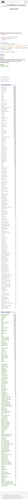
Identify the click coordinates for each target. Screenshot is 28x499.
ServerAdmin (8, 250)
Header (8, 96)
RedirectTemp (8, 142)
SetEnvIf (8, 127)
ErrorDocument (8, 100)
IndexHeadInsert (8, 219)
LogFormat (8, 240)
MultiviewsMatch (8, 259)
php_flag (19, 59)
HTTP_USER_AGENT (8, 338)
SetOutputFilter (8, 123)
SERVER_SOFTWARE (8, 449)
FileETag (8, 115)
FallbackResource (8, 172)
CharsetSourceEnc (8, 211)
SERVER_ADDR (8, 342)
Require (8, 114)
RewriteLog (8, 243)
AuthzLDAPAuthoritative (8, 253)
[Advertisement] (14, 17)
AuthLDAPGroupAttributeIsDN (8, 303)
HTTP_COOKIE (8, 352)
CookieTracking (8, 263)
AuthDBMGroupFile (8, 272)
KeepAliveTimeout (8, 307)
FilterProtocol (8, 153)
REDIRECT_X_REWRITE (8, 423)
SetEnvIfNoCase (8, 118)
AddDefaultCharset (4, 59)
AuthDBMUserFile (8, 270)
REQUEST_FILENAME (4, 66)
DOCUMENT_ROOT (8, 345)
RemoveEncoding (8, 245)
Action (8, 164)
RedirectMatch (8, 133)
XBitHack (8, 209)
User (8, 122)
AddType (8, 106)
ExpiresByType (8, 110)
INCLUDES (8, 323)
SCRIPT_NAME (8, 419)
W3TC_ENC (8, 361)
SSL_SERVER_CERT (8, 445)
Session (8, 143)
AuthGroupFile (8, 157)
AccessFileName (8, 266)
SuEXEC (8, 304)
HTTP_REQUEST (8, 416)
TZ (8, 362)
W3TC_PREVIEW (8, 375)
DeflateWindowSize (8, 308)
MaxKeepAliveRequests (8, 276)
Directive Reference (4, 79)
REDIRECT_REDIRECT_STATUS (8, 483)
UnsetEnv (8, 230)
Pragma (8, 349)
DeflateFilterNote (8, 228)
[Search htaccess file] (17, 2)
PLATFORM (8, 466)
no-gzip (8, 329)
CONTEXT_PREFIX (8, 367)
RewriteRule (13, 61)
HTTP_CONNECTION (8, 415)
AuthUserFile (8, 146)
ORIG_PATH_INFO (8, 476)
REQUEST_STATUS (8, 458)
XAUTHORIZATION (8, 394)
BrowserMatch (8, 131)
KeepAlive (8, 177)
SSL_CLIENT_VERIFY (8, 446)
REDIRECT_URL (8, 410)
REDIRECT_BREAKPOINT (8, 473)
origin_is (8, 433)
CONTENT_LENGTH (8, 426)
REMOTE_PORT (8, 469)
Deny (9, 59)
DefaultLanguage (8, 176)
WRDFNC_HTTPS (8, 421)
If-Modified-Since (8, 383)
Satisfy (8, 129)
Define (8, 166)
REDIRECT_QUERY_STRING (8, 434)
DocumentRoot (8, 199)
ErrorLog (8, 292)
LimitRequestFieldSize (8, 294)
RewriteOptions (8, 149)
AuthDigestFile (8, 251)
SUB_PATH (8, 480)
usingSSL (8, 431)
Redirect (8, 99)
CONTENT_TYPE (8, 379)
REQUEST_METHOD (8, 340)
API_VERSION (8, 438)
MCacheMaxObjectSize (8, 280)
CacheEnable (8, 296)
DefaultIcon (8, 201)
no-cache (8, 350)
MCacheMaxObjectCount (8, 281)
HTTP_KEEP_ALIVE (8, 412)
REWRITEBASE (8, 369)
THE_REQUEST (8, 344)
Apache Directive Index (5, 78)
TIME (8, 326)
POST (8, 336)
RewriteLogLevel (8, 238)
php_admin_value (8, 193)
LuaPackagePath (8, 261)
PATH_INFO (8, 385)
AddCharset (8, 124)
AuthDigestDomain (8, 265)
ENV (8, 321)
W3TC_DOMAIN (8, 427)
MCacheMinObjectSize (8, 277)
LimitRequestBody (8, 181)
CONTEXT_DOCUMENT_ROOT (8, 481)
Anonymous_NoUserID (8, 285)
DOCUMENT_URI (8, 485)
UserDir (8, 215)
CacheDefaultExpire (8, 298)
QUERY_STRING (8, 327)
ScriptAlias (8, 236)
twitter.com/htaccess (5, 81)
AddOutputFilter (8, 160)
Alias (8, 162)
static (8, 325)
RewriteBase (8, 91)
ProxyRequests (8, 278)
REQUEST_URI (8, 315)
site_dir (8, 465)
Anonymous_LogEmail (8, 286)
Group (8, 165)
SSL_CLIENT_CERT (8, 447)
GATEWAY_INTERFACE (8, 435)
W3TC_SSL (8, 380)
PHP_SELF (8, 453)
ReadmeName (8, 182)
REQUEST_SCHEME (8, 425)
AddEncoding (8, 120)
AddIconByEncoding (8, 224)
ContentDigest (8, 216)
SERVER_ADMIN (8, 381)
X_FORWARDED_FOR (8, 402)
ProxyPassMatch (8, 254)
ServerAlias (8, 273)
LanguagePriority (8, 213)
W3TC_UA (8, 387)
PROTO (8, 353)
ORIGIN (8, 331)
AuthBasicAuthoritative (8, 232)
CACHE (8, 358)
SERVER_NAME (8, 354)
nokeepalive (8, 368)
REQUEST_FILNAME (8, 422)
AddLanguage (8, 197)
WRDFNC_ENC (8, 418)
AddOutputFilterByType (8, 107)
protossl (8, 341)
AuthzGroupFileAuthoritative (8, 274)
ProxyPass (8, 234)
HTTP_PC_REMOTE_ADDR (8, 406)
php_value (23, 59)
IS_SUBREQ (8, 395)
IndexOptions (8, 170)
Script (8, 102)
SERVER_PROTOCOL (8, 452)
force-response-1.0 (8, 377)
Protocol (8, 180)
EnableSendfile (8, 267)
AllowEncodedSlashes (8, 269)
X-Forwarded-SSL (8, 472)
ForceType (8, 158)
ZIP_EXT (8, 470)
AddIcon (8, 189)
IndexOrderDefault (8, 204)
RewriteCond (2, 61)
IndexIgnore (12, 59)
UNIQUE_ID (8, 474)
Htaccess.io (5, 495)
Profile (8, 360)
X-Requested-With (8, 357)
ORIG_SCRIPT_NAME (8, 461)
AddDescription (8, 195)
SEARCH (8, 384)
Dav (8, 192)
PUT (8, 346)
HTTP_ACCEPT (8, 376)
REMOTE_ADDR (8, 356)
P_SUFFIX (8, 430)
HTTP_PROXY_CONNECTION (8, 443)
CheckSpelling (8, 203)
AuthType (8, 145)
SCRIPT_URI (8, 439)
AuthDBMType (8, 288)
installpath (8, 468)
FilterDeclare (8, 154)
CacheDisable (8, 246)
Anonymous (8, 169)
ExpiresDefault (8, 104)
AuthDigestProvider (8, 231)
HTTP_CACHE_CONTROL (8, 411)
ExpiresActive (8, 103)
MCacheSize (8, 282)
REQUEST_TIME (8, 457)
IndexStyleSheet (8, 200)
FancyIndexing (8, 173)
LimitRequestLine (8, 297)
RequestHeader (8, 126)
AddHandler (8, 139)
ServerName (8, 196)
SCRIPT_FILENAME (8, 322)
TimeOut (8, 185)
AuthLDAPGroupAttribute (8, 305)
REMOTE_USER (8, 372)
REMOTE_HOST (8, 389)
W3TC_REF (8, 391)
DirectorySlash (8, 174)
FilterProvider (8, 151)
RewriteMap (8, 227)
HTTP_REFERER (8, 348)
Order (16, 59)
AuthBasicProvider (8, 188)
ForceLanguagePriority (8, 226)
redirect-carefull (8, 429)
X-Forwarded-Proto (8, 364)
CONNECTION (8, 392)
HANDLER (8, 373)
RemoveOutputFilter (8, 255)
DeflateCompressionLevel (8, 207)
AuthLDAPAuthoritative (8, 284)
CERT (8, 414)
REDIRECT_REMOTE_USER (8, 454)
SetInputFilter (8, 257)
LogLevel (8, 262)
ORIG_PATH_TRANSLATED (8, 464)
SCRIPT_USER (8, 477)
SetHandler (8, 161)
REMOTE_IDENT (8, 460)
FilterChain (8, 150)
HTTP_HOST (8, 317)
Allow (8, 93)
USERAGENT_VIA (8, 400)
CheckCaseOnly (8, 249)
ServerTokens (8, 130)
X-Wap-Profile (8, 365)
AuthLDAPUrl (8, 242)
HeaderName (8, 187)
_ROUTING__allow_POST (8, 399)
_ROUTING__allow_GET (8, 398)
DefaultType (8, 220)
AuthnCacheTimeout (8, 301)
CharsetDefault (8, 208)
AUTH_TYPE (8, 437)
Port (8, 134)
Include (8, 119)
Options (8, 92)
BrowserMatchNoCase (8, 222)
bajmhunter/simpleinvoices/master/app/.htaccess (11, 33)
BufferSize (8, 300)
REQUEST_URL (8, 408)
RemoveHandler (8, 168)
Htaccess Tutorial (4, 76)
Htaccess (2, 55)
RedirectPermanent (8, 191)
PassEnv (8, 235)
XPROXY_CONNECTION (8, 404)
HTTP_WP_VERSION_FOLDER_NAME (8, 484)
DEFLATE (8, 318)
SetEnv (8, 135)
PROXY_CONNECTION (8, 403)
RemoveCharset (8, 223)
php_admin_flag (8, 247)
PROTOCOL (8, 479)
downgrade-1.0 (8, 371)
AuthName (8, 141)
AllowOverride (8, 155)
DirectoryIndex (8, 108)
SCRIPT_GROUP (8, 456)
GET (8, 334)
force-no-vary (8, 333)
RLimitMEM (4, 6)
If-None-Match (8, 388)
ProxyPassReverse (8, 258)
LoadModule (8, 205)
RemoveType (8, 184)
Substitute (8, 218)
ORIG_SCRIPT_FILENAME (8, 462)
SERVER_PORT (8, 330)
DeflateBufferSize (8, 290)
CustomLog (8, 239)
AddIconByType (8, 212)
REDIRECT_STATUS (8, 337)
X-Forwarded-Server (8, 442)
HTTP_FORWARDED (8, 441)
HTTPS (8, 319)
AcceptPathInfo (8, 178)
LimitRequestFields (8, 293)
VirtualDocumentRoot (4, 62)
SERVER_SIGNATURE (8, 450)
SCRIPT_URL (8, 407)
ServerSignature (8, 147)
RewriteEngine (8, 61)
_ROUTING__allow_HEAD (8, 396)
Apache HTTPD (17, 495)
